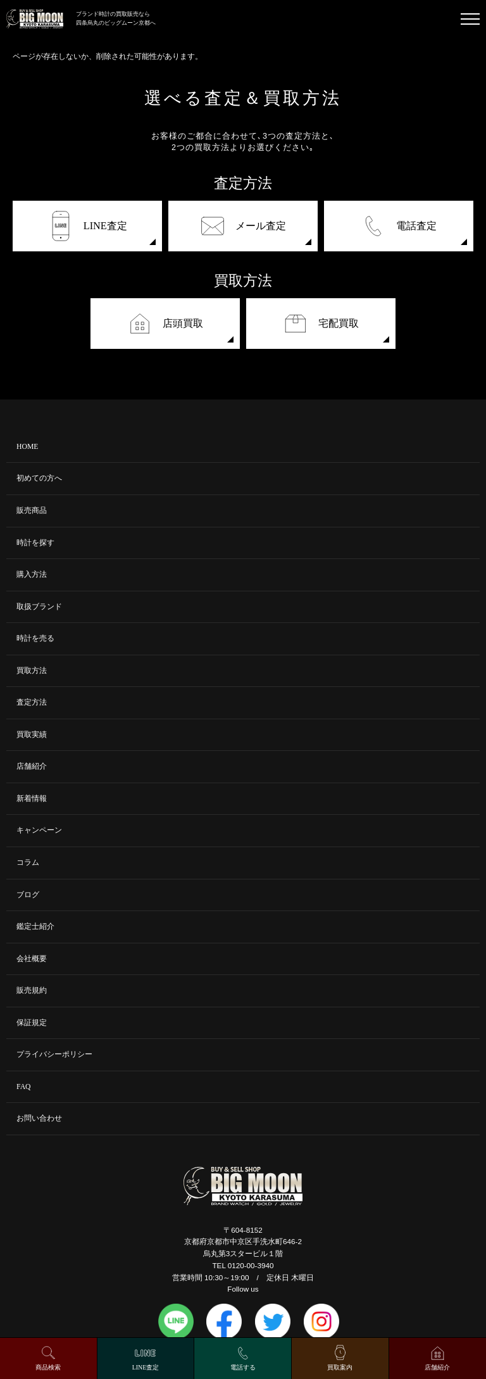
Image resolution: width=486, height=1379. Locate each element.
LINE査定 (87, 226)
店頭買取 (165, 323)
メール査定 (243, 226)
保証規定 (31, 1023)
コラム (27, 863)
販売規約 (31, 990)
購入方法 (31, 574)
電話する (243, 1367)
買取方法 (31, 671)
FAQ (23, 1087)
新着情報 (31, 799)
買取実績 (31, 735)
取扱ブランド (39, 607)
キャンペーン (39, 830)
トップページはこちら (51, 67)
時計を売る (35, 638)
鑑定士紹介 (35, 926)
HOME (27, 447)
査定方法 (31, 702)
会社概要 (31, 959)
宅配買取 (321, 323)
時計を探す (35, 543)
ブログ (27, 895)
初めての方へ (39, 478)
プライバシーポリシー (54, 1054)
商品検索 (48, 1367)
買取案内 (339, 1367)
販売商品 (31, 511)
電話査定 (399, 226)
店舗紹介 (31, 766)
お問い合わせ (39, 1118)
